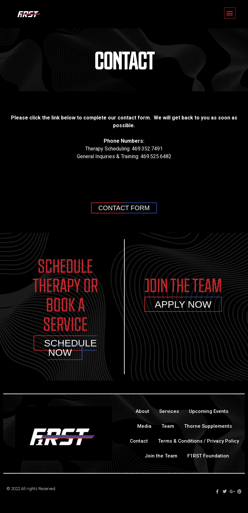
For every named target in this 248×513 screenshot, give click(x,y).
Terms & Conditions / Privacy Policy (198, 441)
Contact (139, 441)
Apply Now (183, 304)
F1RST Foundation (208, 456)
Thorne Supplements (208, 426)
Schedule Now (70, 348)
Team (167, 426)
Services (169, 411)
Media (144, 426)
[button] (229, 13)
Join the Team (161, 456)
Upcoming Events (208, 411)
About (142, 411)
